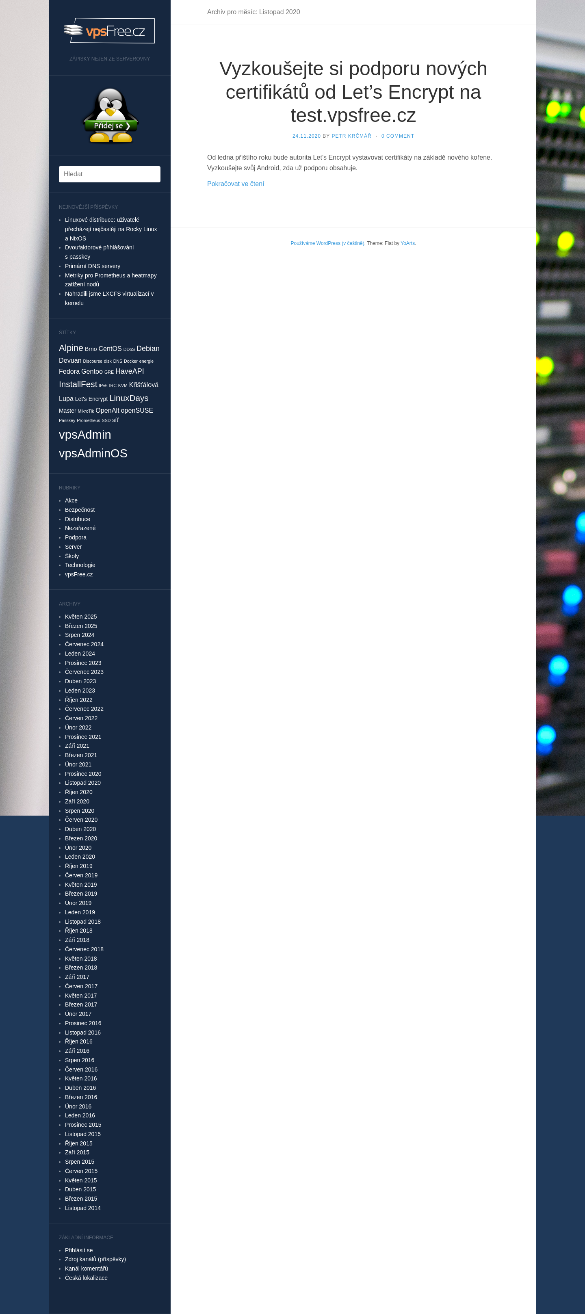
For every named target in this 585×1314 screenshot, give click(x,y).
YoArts (408, 243)
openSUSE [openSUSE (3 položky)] (137, 410)
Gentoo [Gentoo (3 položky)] (92, 371)
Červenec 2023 (84, 672)
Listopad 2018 (83, 921)
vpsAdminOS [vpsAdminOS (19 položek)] (93, 453)
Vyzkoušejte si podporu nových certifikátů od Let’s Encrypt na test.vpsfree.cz (353, 92)
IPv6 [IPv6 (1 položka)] (103, 385)
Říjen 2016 (79, 1041)
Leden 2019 (80, 912)
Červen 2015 (81, 1171)
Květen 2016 (81, 1078)
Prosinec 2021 (83, 737)
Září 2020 (77, 801)
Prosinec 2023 (83, 663)
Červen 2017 (81, 986)
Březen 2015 (81, 1198)
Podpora (76, 537)
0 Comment (397, 136)
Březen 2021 (81, 755)
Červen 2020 (81, 819)
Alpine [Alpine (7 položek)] (71, 348)
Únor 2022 (78, 727)
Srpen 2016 (79, 1060)
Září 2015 (77, 1152)
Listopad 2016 (83, 1032)
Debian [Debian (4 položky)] (148, 348)
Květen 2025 (81, 616)
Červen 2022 (81, 718)
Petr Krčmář (351, 136)
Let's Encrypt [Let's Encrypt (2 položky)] (91, 399)
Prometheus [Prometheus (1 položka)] (88, 420)
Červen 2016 (81, 1069)
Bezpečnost (80, 510)
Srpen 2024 (79, 635)
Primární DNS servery (92, 266)
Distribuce (77, 519)
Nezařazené (80, 528)
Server (73, 546)
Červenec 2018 (84, 949)
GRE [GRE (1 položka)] (109, 372)
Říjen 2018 (79, 930)
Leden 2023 (80, 690)
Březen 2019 (81, 893)
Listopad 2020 (83, 782)
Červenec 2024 (84, 644)
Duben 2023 (80, 681)
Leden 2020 (80, 856)
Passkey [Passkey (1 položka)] (67, 420)
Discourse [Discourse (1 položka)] (92, 361)
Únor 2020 (78, 847)
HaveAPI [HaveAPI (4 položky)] (129, 371)
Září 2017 (77, 977)
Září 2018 (77, 940)
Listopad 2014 (83, 1208)
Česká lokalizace (86, 1278)
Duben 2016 (80, 1088)
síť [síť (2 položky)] (115, 420)
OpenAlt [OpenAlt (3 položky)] (107, 410)
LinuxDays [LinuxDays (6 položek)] (129, 398)
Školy (72, 556)
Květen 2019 (81, 884)
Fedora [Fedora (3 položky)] (69, 371)
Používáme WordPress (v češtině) (327, 243)
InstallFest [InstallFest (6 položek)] (78, 384)
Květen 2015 (81, 1180)
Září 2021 (77, 746)
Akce (71, 500)
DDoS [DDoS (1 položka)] (129, 349)
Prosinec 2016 (83, 1023)
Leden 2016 (80, 1115)
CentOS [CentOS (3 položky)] (109, 348)
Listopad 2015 (83, 1134)
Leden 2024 (80, 653)
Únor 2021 (78, 764)
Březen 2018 (81, 967)
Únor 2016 (78, 1106)
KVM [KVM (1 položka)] (123, 385)
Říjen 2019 (79, 866)
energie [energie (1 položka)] (146, 361)
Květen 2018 (81, 958)
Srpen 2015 (79, 1161)
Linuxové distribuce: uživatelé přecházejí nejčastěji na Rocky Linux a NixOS (111, 229)
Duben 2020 (80, 829)
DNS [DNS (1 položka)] (118, 361)
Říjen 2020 (79, 792)
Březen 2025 (81, 626)
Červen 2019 (81, 875)
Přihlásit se (79, 1250)
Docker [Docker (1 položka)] (131, 361)
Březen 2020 (81, 838)
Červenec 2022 (84, 709)
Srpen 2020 (79, 810)
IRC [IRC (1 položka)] (113, 385)
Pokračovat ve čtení (235, 183)
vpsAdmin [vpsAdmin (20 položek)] (85, 434)
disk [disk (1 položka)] (108, 361)
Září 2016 (77, 1051)
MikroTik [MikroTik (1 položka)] (86, 411)
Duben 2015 (80, 1189)
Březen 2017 (81, 1004)
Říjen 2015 (79, 1143)
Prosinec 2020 (83, 774)
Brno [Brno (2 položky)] (91, 349)
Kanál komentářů (86, 1268)
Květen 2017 (81, 995)
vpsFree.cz (79, 574)
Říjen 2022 (79, 700)
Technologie (80, 565)
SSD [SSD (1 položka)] (106, 420)
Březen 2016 (81, 1097)
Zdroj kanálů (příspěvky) (95, 1259)
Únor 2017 (78, 1014)
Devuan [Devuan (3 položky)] (70, 360)
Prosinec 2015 (83, 1124)
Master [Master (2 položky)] (67, 410)
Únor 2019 (78, 903)
